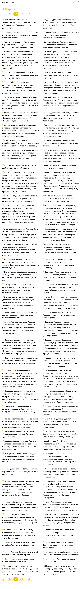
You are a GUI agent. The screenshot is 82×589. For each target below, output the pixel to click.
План (12, 2)
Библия (5, 2)
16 (10, 13)
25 (29, 13)
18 (21, 13)
